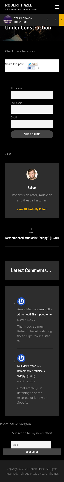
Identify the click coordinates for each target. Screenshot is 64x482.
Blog (9, 153)
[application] (46, 20)
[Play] (47, 19)
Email (14, 117)
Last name (16, 103)
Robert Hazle (18, 5)
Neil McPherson (26, 366)
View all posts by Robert (32, 209)
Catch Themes (50, 473)
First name (16, 88)
